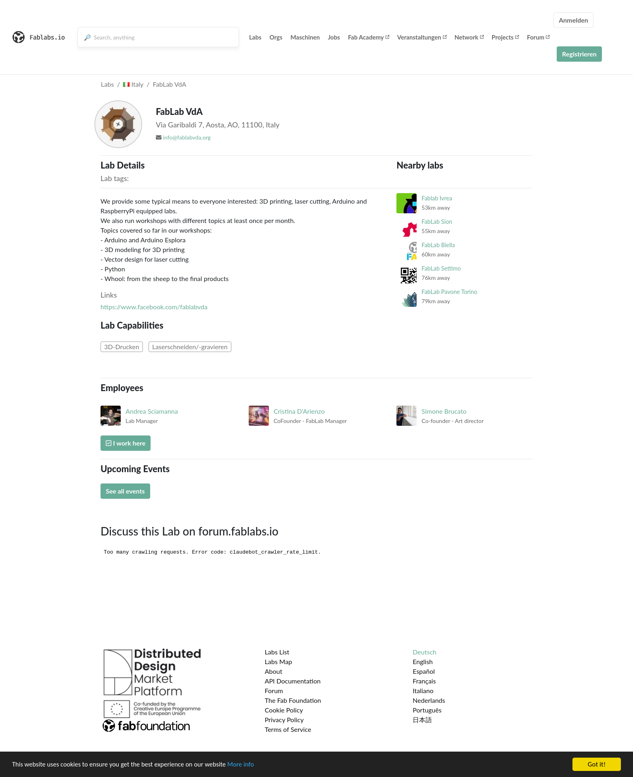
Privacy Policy (284, 719)
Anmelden (573, 20)
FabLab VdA (170, 84)
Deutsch (424, 652)
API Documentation (293, 681)
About (274, 671)
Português (427, 710)
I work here (125, 443)
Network (469, 37)
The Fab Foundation (293, 700)
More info (248, 765)
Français (424, 681)
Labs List (277, 652)
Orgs (276, 37)
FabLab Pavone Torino (449, 291)
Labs (255, 37)
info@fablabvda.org (187, 137)
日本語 (422, 719)
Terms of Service (288, 729)
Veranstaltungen (421, 37)
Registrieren (579, 54)
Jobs (334, 37)
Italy (133, 84)
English (423, 661)
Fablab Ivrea (436, 198)
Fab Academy (368, 37)
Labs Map (278, 661)
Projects (505, 37)
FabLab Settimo (441, 268)
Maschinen (305, 37)
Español (424, 671)
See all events (125, 491)
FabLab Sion (436, 221)
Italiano (423, 690)
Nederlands (429, 700)
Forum (538, 37)
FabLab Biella (438, 245)
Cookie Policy (284, 710)
